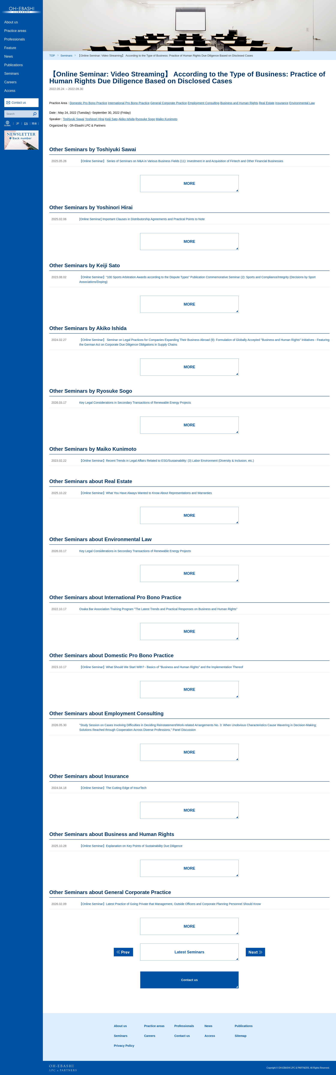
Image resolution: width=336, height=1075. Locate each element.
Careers (10, 82)
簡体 (34, 123)
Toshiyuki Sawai (73, 119)
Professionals (14, 39)
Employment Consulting (203, 103)
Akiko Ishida (126, 119)
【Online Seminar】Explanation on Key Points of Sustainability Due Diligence (130, 846)
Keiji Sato (111, 119)
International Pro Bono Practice (129, 103)
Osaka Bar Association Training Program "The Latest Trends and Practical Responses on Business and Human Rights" (158, 609)
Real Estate (266, 103)
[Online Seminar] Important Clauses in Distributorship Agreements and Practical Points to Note (142, 219)
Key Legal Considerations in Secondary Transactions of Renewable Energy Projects (135, 402)
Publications (13, 65)
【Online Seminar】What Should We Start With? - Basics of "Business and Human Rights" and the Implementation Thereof (161, 667)
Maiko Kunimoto (166, 119)
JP (17, 123)
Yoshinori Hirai (94, 119)
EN (26, 123)
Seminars (11, 73)
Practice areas (15, 31)
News (8, 56)
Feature (10, 48)
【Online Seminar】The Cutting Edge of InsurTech (113, 788)
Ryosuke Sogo (145, 119)
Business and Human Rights (239, 103)
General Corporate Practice (168, 103)
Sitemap (240, 1036)
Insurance (281, 103)
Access (9, 91)
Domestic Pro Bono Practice (88, 103)
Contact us (19, 102)
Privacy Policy (124, 1045)
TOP (52, 55)
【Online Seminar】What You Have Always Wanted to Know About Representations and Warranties (145, 493)
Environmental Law (302, 103)
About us (11, 22)
